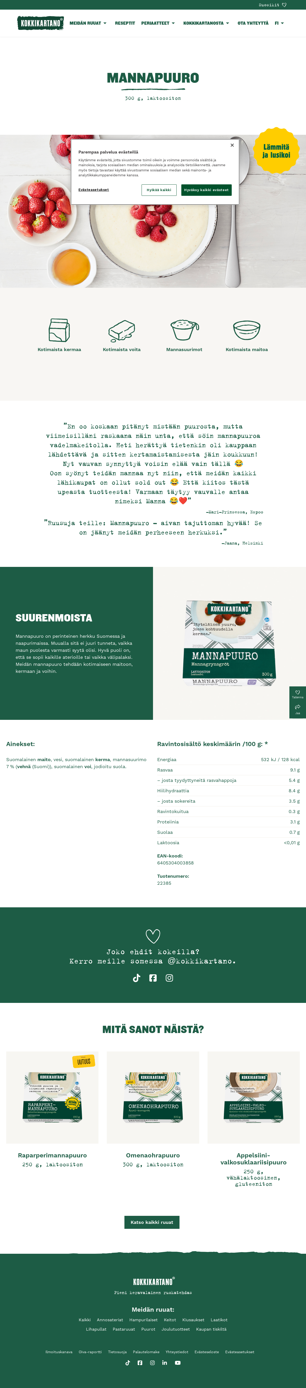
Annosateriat (110, 1319)
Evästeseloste (207, 1352)
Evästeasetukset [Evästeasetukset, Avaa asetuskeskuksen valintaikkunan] (93, 190)
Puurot (148, 1329)
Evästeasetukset (239, 1352)
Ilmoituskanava (58, 1352)
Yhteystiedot (177, 1352)
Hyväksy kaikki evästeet (206, 190)
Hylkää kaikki (159, 190)
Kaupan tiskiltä (211, 1329)
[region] (155, 172)
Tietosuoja (117, 1352)
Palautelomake (146, 1352)
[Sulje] (232, 145)
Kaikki (85, 1319)
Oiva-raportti (90, 1352)
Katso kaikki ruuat (152, 1222)
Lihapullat (96, 1329)
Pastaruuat (124, 1329)
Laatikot (219, 1319)
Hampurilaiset (143, 1319)
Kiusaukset (193, 1319)
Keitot (170, 1319)
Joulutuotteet (176, 1329)
